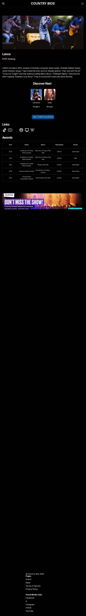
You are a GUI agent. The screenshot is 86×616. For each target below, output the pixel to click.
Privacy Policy (32, 589)
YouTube (29, 611)
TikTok (28, 608)
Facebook (30, 598)
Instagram (30, 604)
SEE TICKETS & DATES (43, 117)
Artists (28, 579)
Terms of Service (33, 586)
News (28, 583)
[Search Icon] (3, 3)
